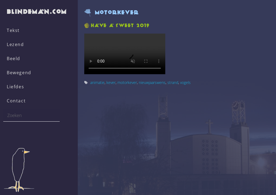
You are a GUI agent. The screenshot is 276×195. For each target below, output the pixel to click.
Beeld (13, 58)
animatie (97, 82)
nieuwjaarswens (152, 82)
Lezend (15, 44)
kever (111, 82)
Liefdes (15, 87)
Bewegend (19, 73)
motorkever (127, 82)
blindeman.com (37, 11)
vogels (185, 82)
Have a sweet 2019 (120, 25)
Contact (16, 101)
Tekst (13, 30)
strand (172, 82)
